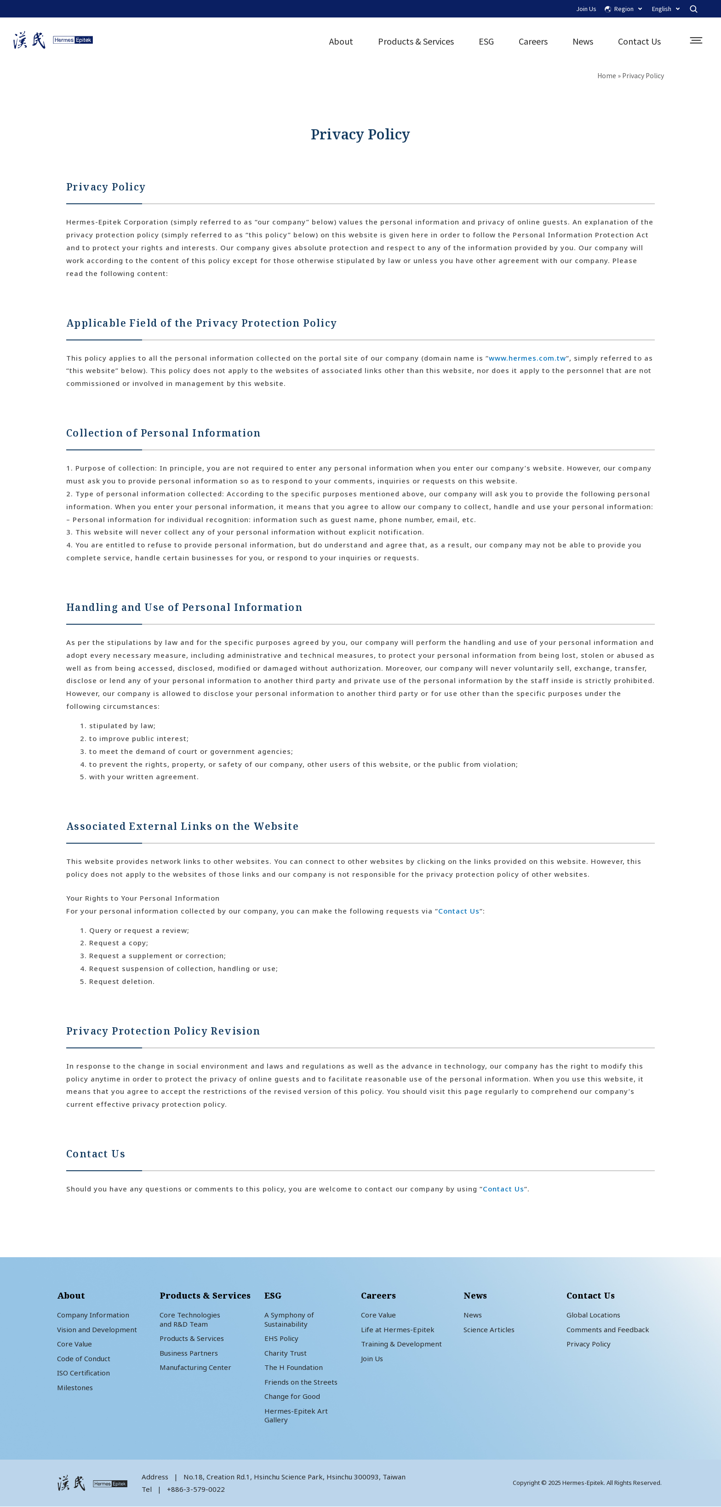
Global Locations (593, 1315)
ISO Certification (83, 1373)
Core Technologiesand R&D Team (190, 1320)
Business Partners (189, 1353)
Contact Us (639, 41)
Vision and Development (97, 1329)
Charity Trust (285, 1353)
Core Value (74, 1344)
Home (606, 76)
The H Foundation (293, 1368)
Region (628, 9)
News (582, 41)
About (341, 41)
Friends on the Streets (301, 1382)
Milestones (75, 1387)
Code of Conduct (83, 1358)
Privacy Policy (588, 1344)
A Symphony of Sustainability (289, 1320)
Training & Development (401, 1344)
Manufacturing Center (195, 1368)
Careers (532, 41)
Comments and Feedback (607, 1329)
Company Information (93, 1315)
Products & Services (415, 41)
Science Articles (489, 1329)
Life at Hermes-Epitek (398, 1329)
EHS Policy (281, 1339)
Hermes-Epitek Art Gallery (296, 1416)
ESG (485, 41)
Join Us (586, 8)
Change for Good (292, 1397)
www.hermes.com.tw (527, 358)
